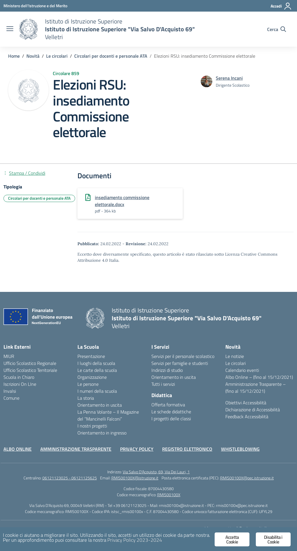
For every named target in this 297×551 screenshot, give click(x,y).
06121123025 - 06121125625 (69, 478)
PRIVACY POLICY (136, 448)
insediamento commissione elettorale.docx (122, 201)
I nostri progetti (92, 425)
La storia (85, 397)
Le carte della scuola (97, 370)
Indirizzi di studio (167, 370)
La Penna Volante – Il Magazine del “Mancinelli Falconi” (108, 415)
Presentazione (91, 356)
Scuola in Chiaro (18, 377)
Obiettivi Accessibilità (245, 402)
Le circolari (235, 363)
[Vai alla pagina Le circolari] (57, 55)
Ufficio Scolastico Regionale (29, 363)
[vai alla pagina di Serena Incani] (229, 77)
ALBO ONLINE (17, 448)
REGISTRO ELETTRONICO (187, 448)
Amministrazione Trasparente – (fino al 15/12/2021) (255, 387)
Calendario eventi (242, 370)
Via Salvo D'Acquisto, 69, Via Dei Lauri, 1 (156, 472)
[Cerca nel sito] (276, 29)
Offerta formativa (168, 404)
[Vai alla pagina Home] (14, 55)
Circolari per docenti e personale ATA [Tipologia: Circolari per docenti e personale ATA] (39, 198)
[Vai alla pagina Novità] (32, 55)
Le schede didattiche (171, 411)
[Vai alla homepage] (28, 29)
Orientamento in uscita (99, 404)
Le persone (88, 384)
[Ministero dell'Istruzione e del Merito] (35, 6)
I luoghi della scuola (96, 363)
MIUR (8, 356)
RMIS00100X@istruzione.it (134, 478)
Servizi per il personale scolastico (182, 356)
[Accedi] (281, 6)
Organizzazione (92, 377)
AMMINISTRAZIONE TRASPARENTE (75, 448)
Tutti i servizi (163, 384)
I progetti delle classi (171, 418)
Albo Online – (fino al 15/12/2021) (259, 377)
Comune (11, 397)
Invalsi (9, 391)
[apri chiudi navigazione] (9, 29)
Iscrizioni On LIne (19, 384)
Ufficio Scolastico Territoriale (30, 370)
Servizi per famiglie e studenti (179, 363)
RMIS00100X (168, 495)
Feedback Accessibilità (246, 416)
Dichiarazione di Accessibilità (252, 409)
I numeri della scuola (97, 391)
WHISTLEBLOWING (240, 448)
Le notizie (234, 356)
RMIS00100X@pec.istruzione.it (247, 478)
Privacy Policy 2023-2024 (134, 540)
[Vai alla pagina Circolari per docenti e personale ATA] (110, 55)
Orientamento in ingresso (101, 432)
